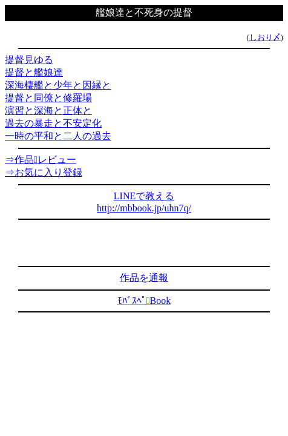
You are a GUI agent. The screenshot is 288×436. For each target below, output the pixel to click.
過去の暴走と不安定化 (53, 123)
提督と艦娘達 (34, 72)
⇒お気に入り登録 (43, 172)
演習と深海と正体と (48, 110)
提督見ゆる (29, 59)
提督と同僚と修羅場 (48, 98)
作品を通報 (144, 277)
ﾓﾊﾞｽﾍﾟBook (144, 301)
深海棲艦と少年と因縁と (58, 85)
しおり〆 (265, 37)
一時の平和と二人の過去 (58, 136)
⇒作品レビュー (40, 159)
